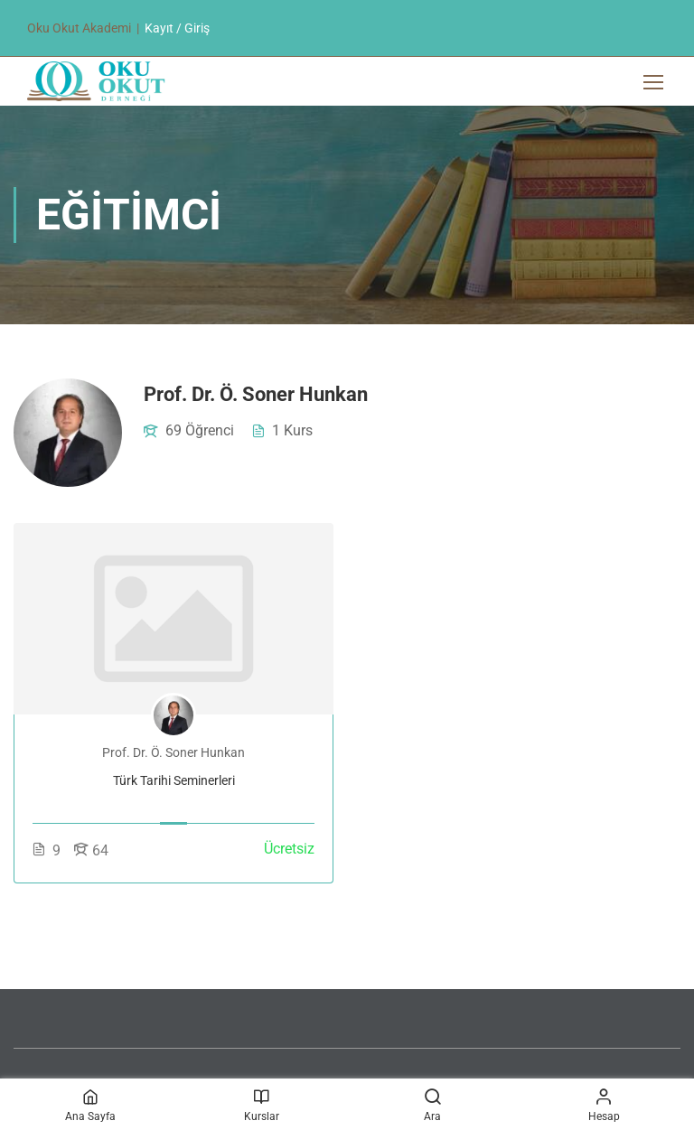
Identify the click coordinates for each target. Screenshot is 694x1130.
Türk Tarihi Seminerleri (174, 780)
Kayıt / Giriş (177, 28)
